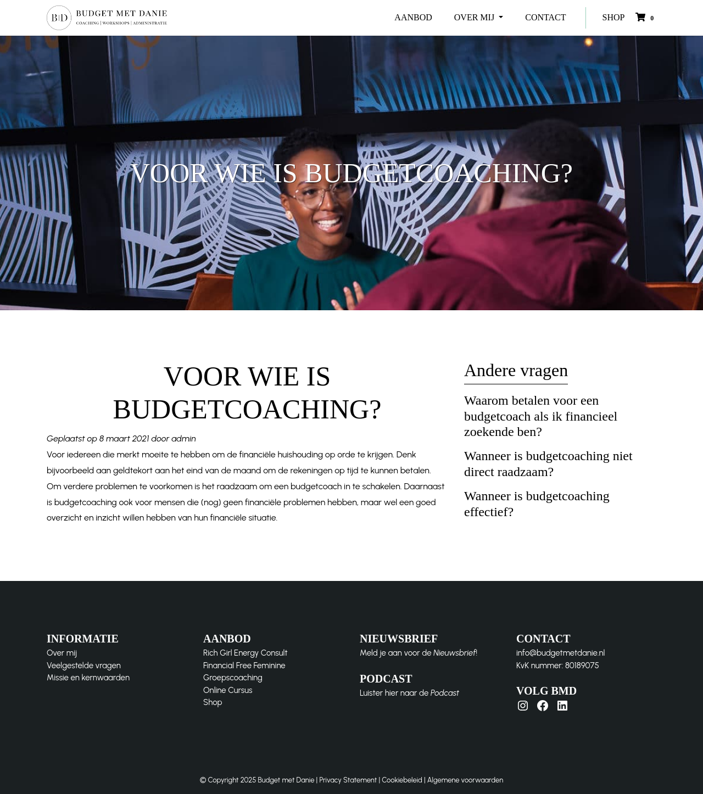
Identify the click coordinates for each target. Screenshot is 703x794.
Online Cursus (227, 690)
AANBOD (413, 17)
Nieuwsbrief (454, 653)
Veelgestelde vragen (84, 665)
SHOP (613, 17)
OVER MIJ (475, 17)
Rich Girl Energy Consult (245, 653)
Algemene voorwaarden (465, 780)
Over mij (62, 653)
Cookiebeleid (402, 780)
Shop (212, 702)
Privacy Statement (348, 780)
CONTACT (545, 17)
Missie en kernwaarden (88, 678)
